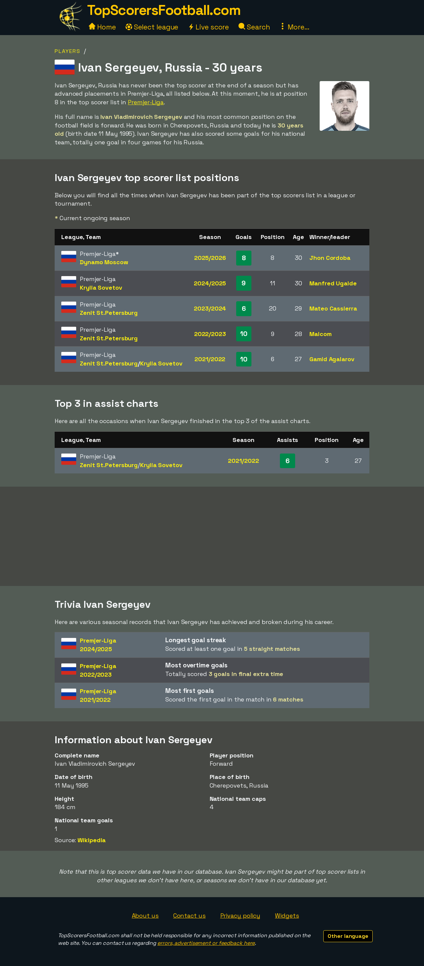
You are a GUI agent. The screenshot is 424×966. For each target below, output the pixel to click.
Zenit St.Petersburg (109, 312)
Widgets (287, 915)
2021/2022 (209, 359)
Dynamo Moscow (104, 262)
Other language (348, 936)
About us (145, 915)
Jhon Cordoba (329, 258)
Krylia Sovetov (101, 287)
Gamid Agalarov (331, 359)
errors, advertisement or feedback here (206, 943)
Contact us (189, 915)
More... (294, 27)
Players (67, 51)
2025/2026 (210, 258)
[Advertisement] (212, 536)
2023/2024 (210, 308)
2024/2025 (210, 283)
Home (102, 27)
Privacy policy (240, 915)
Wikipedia (92, 840)
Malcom (320, 334)
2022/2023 (210, 334)
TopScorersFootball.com (163, 10)
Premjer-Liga (146, 102)
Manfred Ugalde (333, 283)
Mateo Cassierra (333, 308)
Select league (152, 27)
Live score (208, 27)
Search (254, 27)
